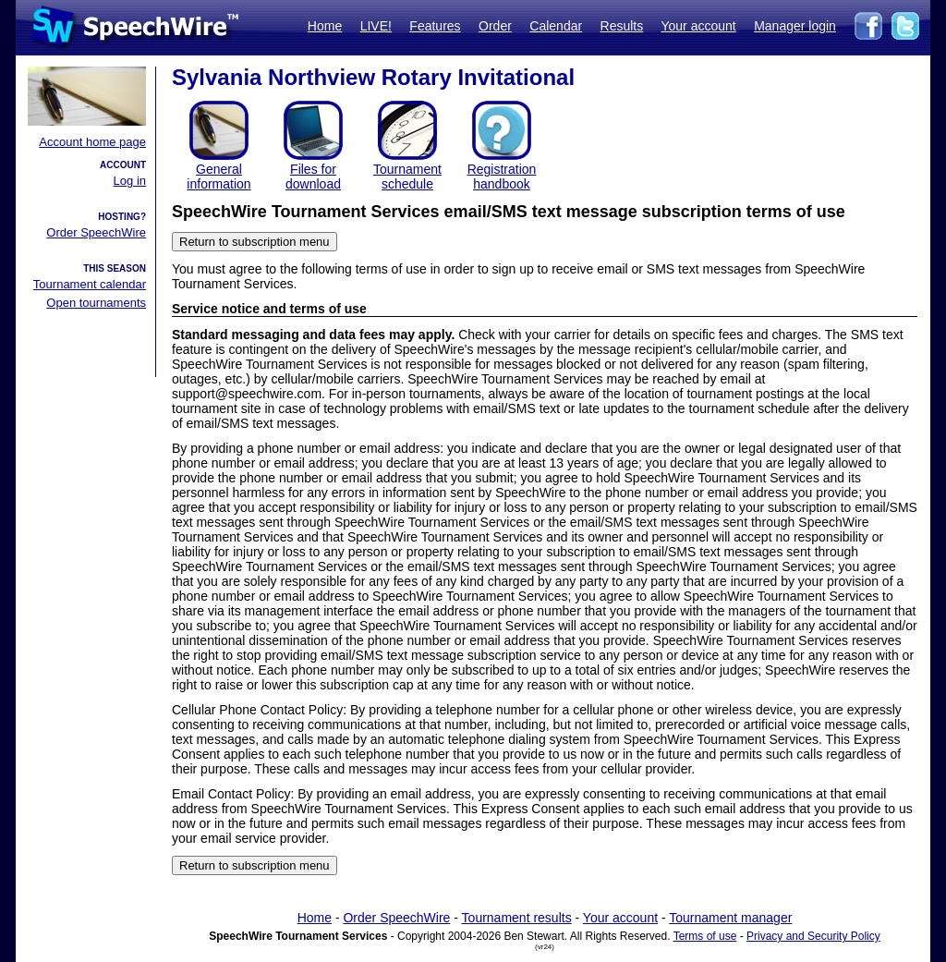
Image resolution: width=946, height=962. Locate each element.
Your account (698, 25)
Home (325, 25)
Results (622, 25)
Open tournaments (96, 303)
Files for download (313, 176)
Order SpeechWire (96, 232)
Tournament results (517, 917)
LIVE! (376, 25)
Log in (130, 181)
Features (434, 25)
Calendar (555, 25)
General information (218, 176)
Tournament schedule (407, 176)
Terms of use (705, 936)
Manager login (795, 25)
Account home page (92, 142)
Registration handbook (502, 176)
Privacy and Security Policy (813, 936)
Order (495, 25)
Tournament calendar (89, 284)
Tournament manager (730, 917)
